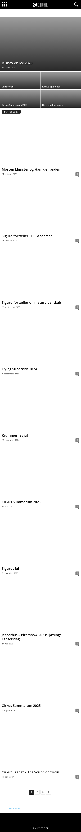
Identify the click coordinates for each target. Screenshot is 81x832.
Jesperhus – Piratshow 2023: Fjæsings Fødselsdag (31, 637)
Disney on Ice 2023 (17, 63)
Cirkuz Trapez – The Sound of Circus (31, 772)
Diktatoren (8, 86)
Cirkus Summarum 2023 (21, 502)
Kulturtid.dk (14, 808)
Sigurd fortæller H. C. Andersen (27, 236)
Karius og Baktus (51, 86)
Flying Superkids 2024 (19, 369)
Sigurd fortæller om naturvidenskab (31, 302)
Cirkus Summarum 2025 (15, 104)
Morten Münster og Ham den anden (31, 169)
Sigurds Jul (10, 568)
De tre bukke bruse (52, 104)
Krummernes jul (15, 435)
